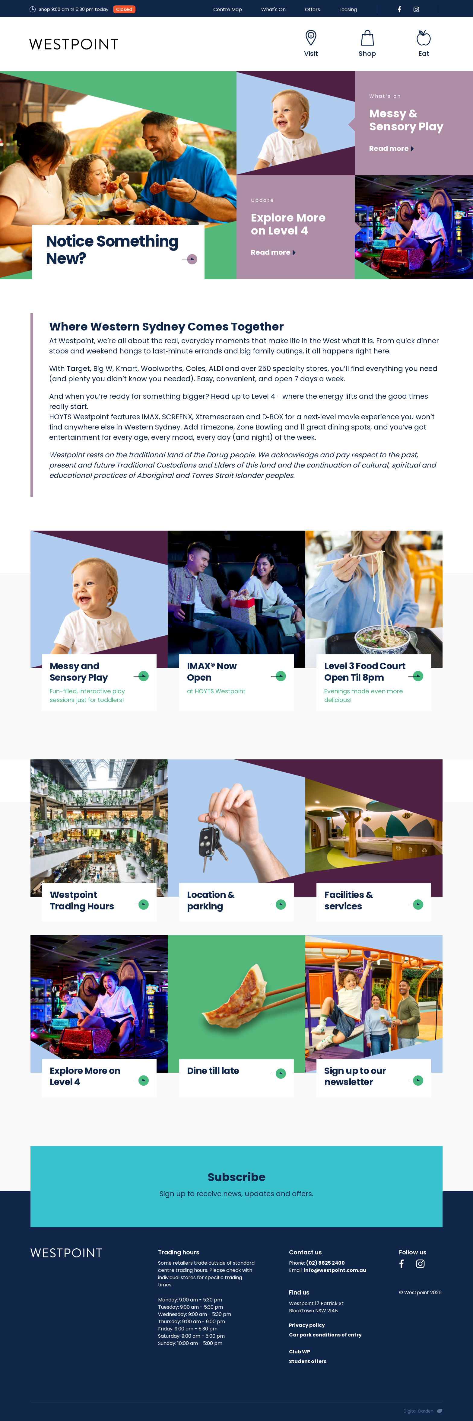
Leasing (348, 9)
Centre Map (227, 9)
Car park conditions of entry (325, 1334)
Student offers (307, 1361)
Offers (312, 9)
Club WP (299, 1351)
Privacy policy (307, 1325)
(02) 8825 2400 (325, 1263)
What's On (273, 9)
